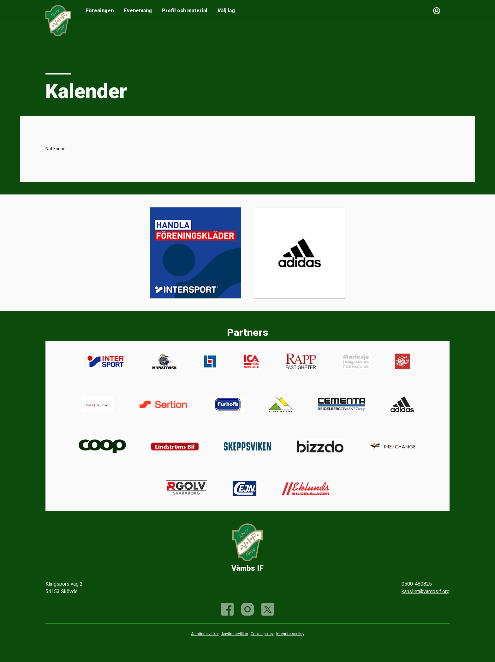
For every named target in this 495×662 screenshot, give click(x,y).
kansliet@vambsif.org (426, 591)
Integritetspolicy (290, 634)
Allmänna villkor (205, 634)
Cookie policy (262, 634)
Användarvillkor (234, 634)
